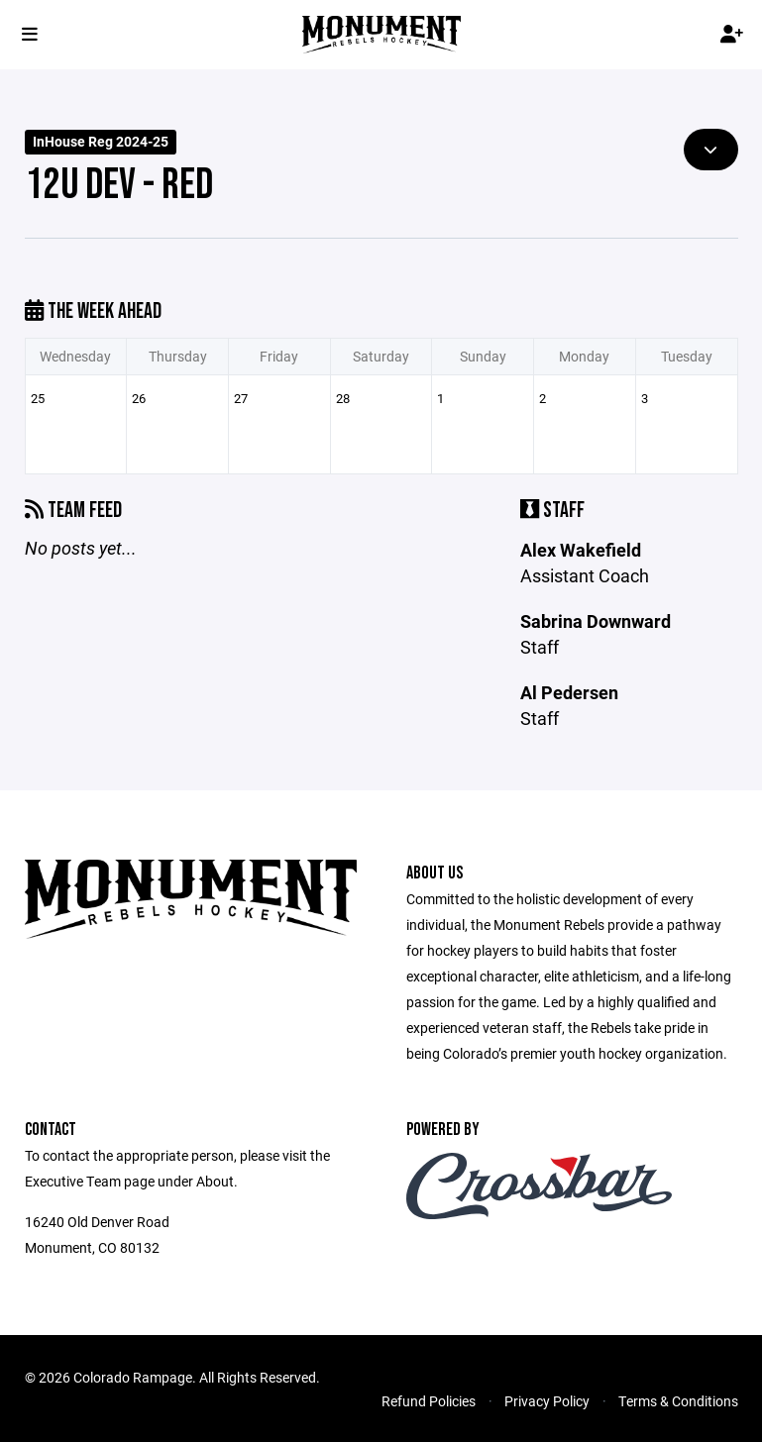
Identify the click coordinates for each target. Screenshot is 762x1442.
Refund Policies (428, 1400)
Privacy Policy (547, 1400)
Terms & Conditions (678, 1400)
